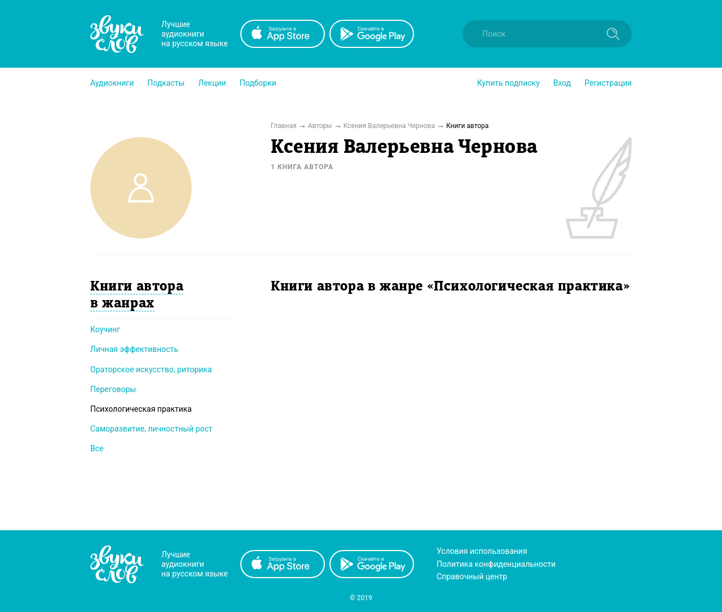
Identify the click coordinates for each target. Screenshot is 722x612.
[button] (112, 83)
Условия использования (482, 551)
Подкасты (165, 82)
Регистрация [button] (608, 82)
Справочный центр (472, 576)
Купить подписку (508, 82)
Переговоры (113, 389)
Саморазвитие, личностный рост (151, 428)
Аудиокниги (112, 82)
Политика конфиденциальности (496, 564)
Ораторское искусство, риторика (151, 369)
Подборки (258, 82)
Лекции (212, 82)
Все (96, 448)
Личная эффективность (134, 349)
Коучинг (105, 329)
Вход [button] (562, 82)
